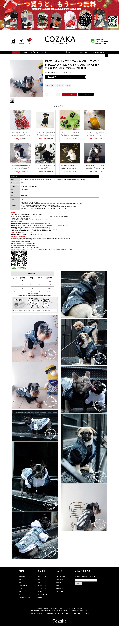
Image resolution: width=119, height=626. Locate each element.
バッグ (20, 589)
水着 (20, 592)
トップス (21, 595)
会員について (41, 580)
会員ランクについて (61, 586)
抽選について (41, 583)
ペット (60, 52)
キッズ (52, 52)
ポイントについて (42, 589)
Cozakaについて (42, 577)
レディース (34, 52)
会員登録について (60, 583)
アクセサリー (22, 577)
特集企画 (68, 52)
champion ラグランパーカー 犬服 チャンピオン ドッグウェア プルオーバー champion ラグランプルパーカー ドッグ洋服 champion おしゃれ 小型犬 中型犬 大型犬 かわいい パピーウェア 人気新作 (21, 168)
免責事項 (40, 598)
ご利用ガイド (59, 580)
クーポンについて (42, 586)
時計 (20, 583)
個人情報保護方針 (42, 595)
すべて (16, 52)
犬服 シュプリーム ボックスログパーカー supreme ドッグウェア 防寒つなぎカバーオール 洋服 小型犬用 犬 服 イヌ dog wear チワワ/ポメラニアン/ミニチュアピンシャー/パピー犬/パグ (45, 135)
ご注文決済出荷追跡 (82, 52)
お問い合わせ (68, 72)
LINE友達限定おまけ (98, 52)
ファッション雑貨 (23, 586)
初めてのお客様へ (60, 577)
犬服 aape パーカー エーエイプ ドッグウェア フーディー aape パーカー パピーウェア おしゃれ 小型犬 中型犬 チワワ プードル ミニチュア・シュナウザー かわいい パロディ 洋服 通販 (95, 168)
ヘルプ (59, 571)
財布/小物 (21, 580)
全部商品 (24, 52)
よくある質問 (59, 592)
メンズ (44, 52)
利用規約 (40, 592)
